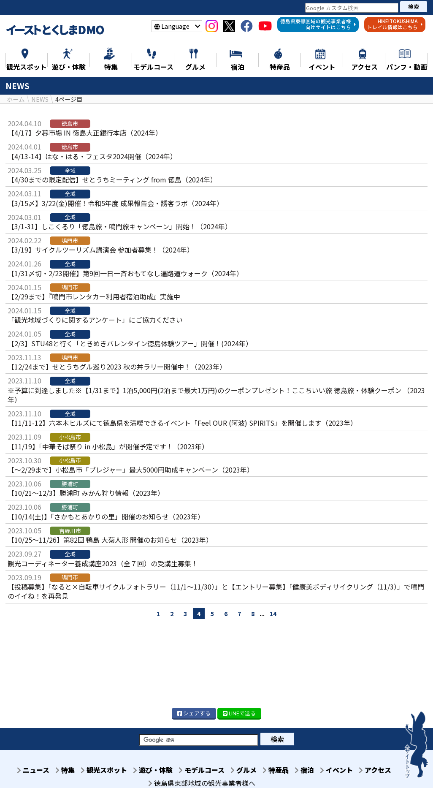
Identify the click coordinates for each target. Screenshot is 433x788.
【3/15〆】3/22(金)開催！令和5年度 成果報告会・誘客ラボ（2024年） (115, 203)
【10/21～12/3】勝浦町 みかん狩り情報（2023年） (86, 493)
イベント (363, 770)
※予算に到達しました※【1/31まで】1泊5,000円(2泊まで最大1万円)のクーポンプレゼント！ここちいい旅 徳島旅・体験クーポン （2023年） (216, 394)
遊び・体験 (167, 770)
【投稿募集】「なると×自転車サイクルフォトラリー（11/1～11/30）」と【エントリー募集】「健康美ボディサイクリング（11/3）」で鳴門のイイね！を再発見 (216, 591)
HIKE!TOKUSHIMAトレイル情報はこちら (395, 24)
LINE (239, 713)
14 (273, 613)
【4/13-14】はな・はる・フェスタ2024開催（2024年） (92, 156)
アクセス (202, 779)
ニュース (40, 770)
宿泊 (328, 770)
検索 (413, 7)
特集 (74, 770)
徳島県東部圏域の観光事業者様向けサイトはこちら (318, 24)
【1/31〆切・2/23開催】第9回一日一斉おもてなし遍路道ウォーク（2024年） (125, 273)
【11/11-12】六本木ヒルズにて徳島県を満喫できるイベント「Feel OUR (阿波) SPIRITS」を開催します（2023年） (182, 423)
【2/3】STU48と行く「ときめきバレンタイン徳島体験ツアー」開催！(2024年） (130, 343)
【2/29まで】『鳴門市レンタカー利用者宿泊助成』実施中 (94, 296)
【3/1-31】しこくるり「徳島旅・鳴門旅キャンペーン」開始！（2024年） (120, 226)
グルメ (263, 770)
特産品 (297, 770)
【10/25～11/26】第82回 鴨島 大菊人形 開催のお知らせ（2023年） (110, 540)
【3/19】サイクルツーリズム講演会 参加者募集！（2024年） (101, 250)
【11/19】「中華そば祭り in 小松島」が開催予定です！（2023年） (108, 446)
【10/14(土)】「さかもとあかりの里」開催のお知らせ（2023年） (106, 516)
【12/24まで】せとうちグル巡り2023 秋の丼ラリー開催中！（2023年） (117, 366)
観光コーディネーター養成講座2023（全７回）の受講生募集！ (103, 563)
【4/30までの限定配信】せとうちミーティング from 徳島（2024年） (112, 179)
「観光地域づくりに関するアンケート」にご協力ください (95, 320)
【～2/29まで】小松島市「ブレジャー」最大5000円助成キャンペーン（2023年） (131, 470)
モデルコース (218, 770)
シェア (194, 713)
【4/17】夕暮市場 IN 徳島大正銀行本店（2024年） (85, 133)
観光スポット (115, 770)
